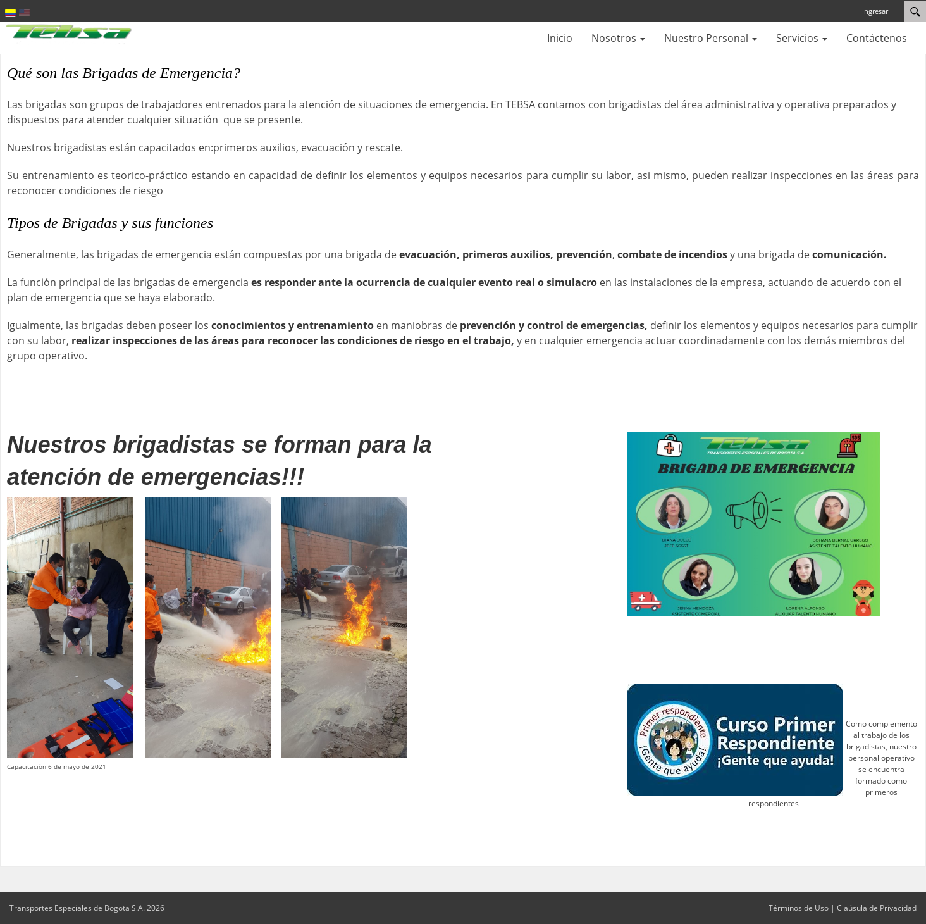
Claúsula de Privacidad (877, 907)
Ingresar (875, 11)
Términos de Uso (799, 907)
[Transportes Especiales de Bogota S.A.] (69, 33)
